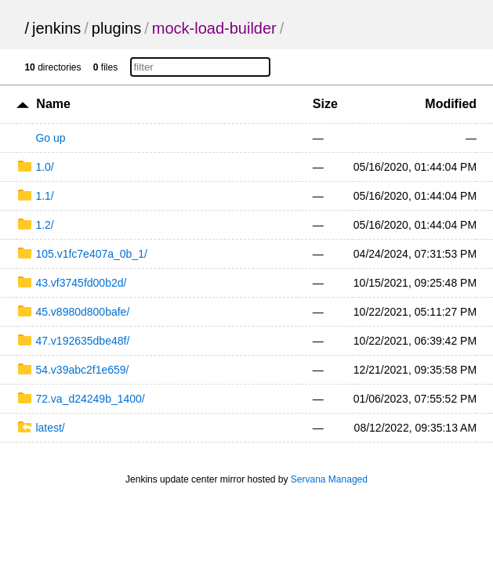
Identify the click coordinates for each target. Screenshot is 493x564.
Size (325, 103)
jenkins (56, 28)
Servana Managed (329, 479)
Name (53, 103)
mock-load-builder (214, 28)
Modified (451, 103)
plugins (116, 28)
